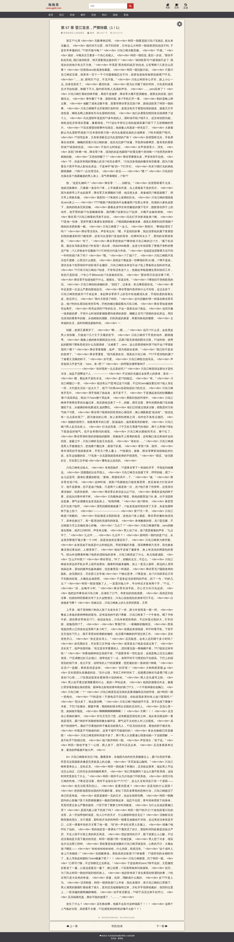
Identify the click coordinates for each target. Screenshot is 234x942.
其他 (126, 14)
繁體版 (120, 938)
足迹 (185, 6)
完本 (176, 6)
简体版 (113, 938)
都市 (83, 14)
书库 (168, 6)
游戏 (115, 14)
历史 (93, 14)
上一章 (72, 926)
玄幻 (61, 14)
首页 (50, 14)
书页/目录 (117, 926)
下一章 (162, 926)
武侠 (72, 14)
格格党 (104, 936)
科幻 (104, 14)
